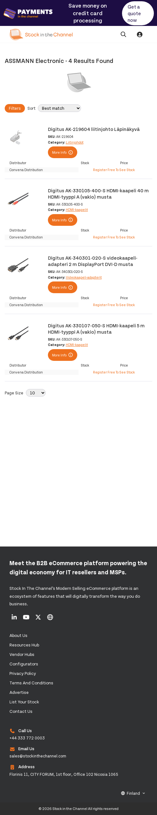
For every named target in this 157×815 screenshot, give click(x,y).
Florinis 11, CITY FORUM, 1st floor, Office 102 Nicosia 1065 (63, 774)
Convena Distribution (26, 170)
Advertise (19, 692)
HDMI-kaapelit (77, 209)
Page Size (14, 392)
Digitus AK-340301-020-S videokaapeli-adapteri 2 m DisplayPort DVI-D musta (92, 261)
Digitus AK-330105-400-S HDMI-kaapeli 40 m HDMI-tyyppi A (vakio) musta (98, 193)
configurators (23, 663)
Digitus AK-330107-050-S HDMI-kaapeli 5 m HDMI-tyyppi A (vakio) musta (96, 328)
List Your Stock (24, 701)
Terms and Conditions (31, 682)
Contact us (20, 711)
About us (18, 635)
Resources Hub (24, 644)
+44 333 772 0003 (27, 737)
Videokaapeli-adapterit (84, 277)
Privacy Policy (22, 673)
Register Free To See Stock (114, 170)
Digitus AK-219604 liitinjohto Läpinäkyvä (94, 129)
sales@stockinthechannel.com (37, 755)
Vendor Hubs (21, 654)
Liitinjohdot (75, 142)
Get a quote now (134, 13)
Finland (133, 793)
